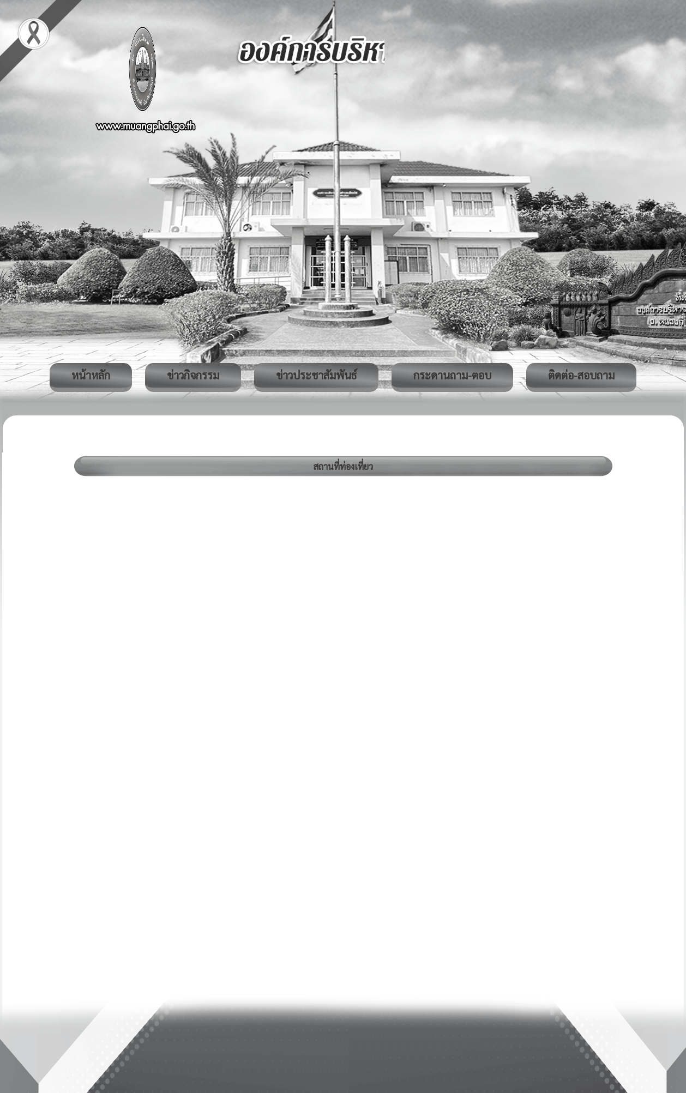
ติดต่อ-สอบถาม (581, 375)
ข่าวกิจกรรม (193, 375)
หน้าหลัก (90, 375)
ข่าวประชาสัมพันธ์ (316, 375)
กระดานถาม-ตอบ (452, 375)
